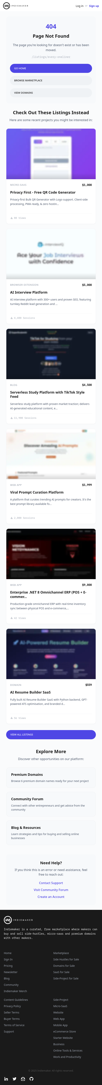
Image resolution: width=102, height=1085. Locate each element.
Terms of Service (14, 1025)
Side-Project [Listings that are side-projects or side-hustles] (60, 1000)
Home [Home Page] (8, 953)
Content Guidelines (16, 1000)
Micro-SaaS (18, 185)
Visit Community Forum (51, 890)
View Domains (23, 92)
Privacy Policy (12, 1006)
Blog (13, 385)
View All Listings (21, 734)
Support (9, 1031)
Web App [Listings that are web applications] (59, 1019)
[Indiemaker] (51, 920)
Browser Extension (24, 284)
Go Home (20, 68)
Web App (16, 485)
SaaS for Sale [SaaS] (61, 972)
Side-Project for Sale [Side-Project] (65, 978)
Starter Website (63, 1038)
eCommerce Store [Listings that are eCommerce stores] (64, 1031)
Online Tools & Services (67, 1050)
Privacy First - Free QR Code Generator (43, 192)
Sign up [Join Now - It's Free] (94, 6)
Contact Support (51, 883)
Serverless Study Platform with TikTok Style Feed (47, 394)
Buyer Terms (12, 1019)
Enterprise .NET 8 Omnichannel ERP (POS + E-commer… (48, 594)
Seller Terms (11, 1012)
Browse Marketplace (28, 80)
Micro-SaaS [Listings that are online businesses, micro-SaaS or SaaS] (60, 1006)
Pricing (8, 966)
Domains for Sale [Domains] (64, 966)
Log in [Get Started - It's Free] (79, 6)
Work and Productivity (67, 1057)
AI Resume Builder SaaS (30, 692)
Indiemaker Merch (15, 991)
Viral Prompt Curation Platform (37, 492)
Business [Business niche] (58, 1044)
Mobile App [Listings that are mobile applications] (60, 1025)
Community (11, 985)
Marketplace (61, 953)
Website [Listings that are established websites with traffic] (58, 1012)
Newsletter (10, 972)
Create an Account (51, 897)
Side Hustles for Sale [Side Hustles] (66, 959)
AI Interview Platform (29, 292)
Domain (15, 685)
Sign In (8, 959)
